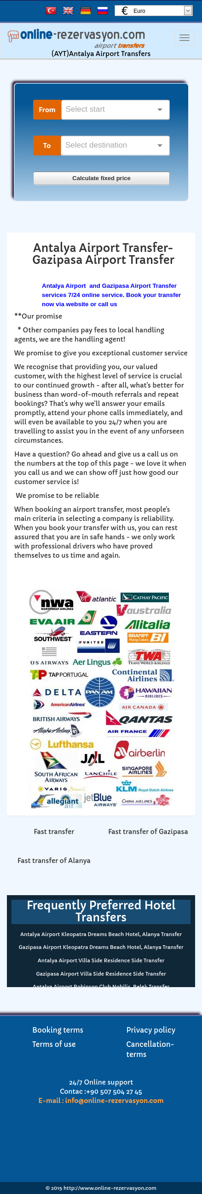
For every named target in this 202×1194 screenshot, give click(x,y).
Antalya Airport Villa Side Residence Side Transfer (101, 960)
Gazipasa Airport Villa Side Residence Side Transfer (101, 974)
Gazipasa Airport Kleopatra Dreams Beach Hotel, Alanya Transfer (101, 947)
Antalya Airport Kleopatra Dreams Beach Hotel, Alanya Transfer (101, 934)
